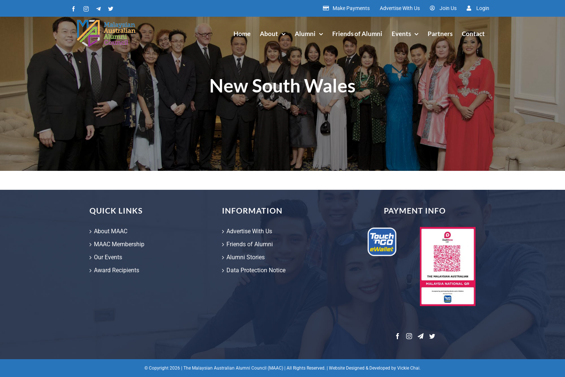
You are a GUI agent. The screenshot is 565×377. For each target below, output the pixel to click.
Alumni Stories (245, 257)
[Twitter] (432, 336)
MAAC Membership (119, 244)
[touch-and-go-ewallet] (382, 229)
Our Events (108, 257)
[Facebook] (398, 336)
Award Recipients (116, 270)
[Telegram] (421, 336)
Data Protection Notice (255, 270)
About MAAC (110, 231)
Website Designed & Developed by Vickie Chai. (375, 368)
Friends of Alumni (249, 244)
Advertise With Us (249, 231)
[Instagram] (409, 336)
